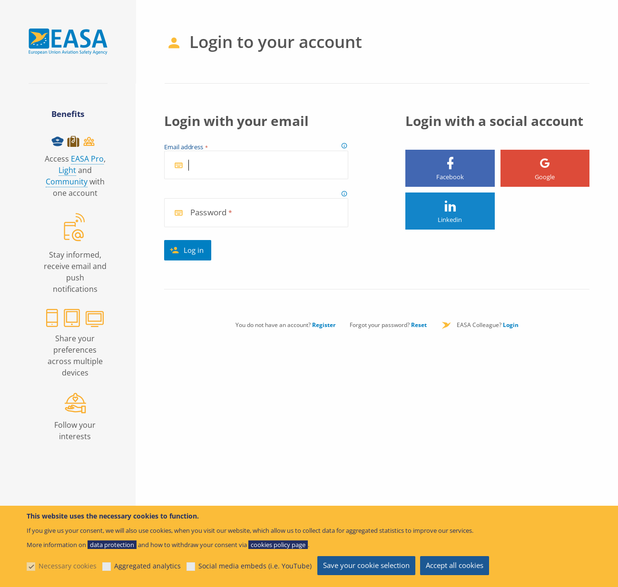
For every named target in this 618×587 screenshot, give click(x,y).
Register (323, 325)
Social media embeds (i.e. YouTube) (255, 565)
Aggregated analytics (147, 565)
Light (67, 170)
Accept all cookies (454, 565)
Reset (419, 325)
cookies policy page (278, 544)
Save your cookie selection (366, 565)
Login (511, 325)
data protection (112, 544)
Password (208, 212)
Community (67, 181)
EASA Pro (87, 159)
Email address (184, 147)
